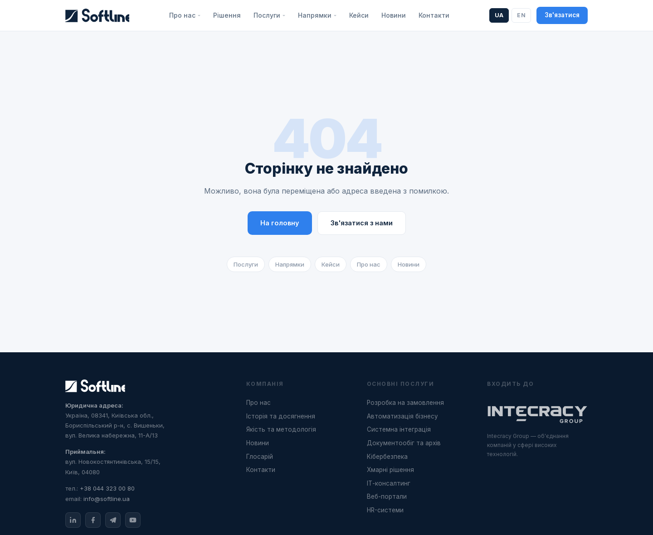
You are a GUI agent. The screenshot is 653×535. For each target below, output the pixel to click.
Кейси (359, 15)
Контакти (434, 15)
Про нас (368, 264)
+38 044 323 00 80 (107, 488)
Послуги (246, 264)
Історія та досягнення (280, 416)
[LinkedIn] (73, 520)
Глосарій (259, 456)
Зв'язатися (562, 15)
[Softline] (97, 15)
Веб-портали (387, 496)
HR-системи (385, 510)
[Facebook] (93, 520)
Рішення (227, 15)
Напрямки (289, 264)
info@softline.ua (106, 498)
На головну (279, 223)
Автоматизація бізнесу (402, 416)
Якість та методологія (281, 429)
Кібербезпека (387, 456)
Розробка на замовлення (405, 402)
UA (499, 15)
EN (521, 15)
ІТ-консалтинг (388, 483)
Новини (393, 15)
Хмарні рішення (390, 469)
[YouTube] (133, 520)
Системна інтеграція (399, 429)
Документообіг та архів (404, 443)
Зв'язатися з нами (362, 223)
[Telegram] (113, 520)
